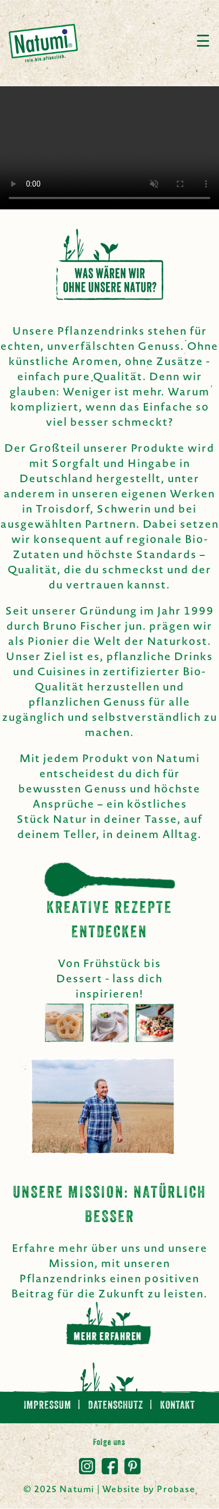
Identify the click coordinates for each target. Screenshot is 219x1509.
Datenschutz (116, 1406)
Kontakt (177, 1406)
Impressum (49, 1406)
